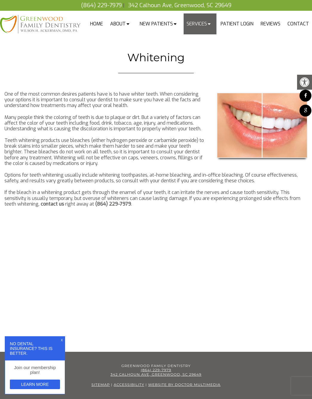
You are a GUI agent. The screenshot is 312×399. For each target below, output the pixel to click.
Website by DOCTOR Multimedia (184, 384)
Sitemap (100, 384)
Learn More (35, 384)
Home (96, 24)
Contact (298, 24)
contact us (52, 204)
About (118, 24)
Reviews (270, 24)
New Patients (156, 24)
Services (197, 24)
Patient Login (237, 24)
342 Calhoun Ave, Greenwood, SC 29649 (179, 5)
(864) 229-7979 (101, 5)
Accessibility (129, 384)
